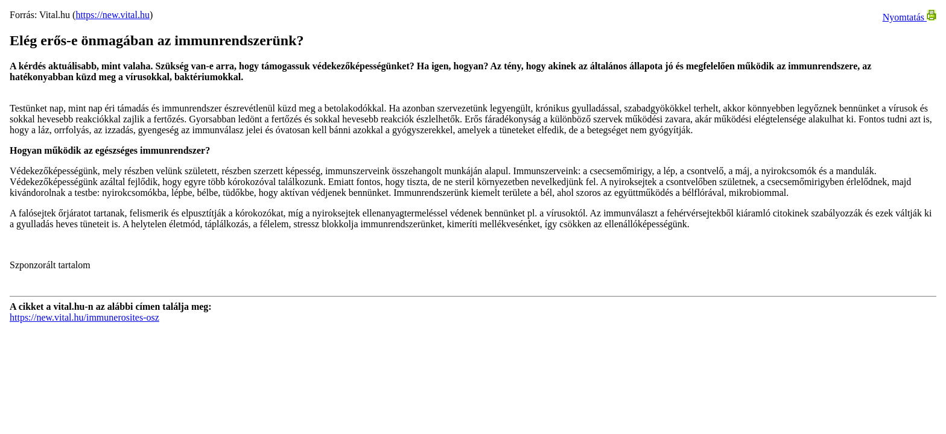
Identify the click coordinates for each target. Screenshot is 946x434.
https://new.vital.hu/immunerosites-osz (84, 317)
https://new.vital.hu (112, 15)
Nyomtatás (909, 17)
